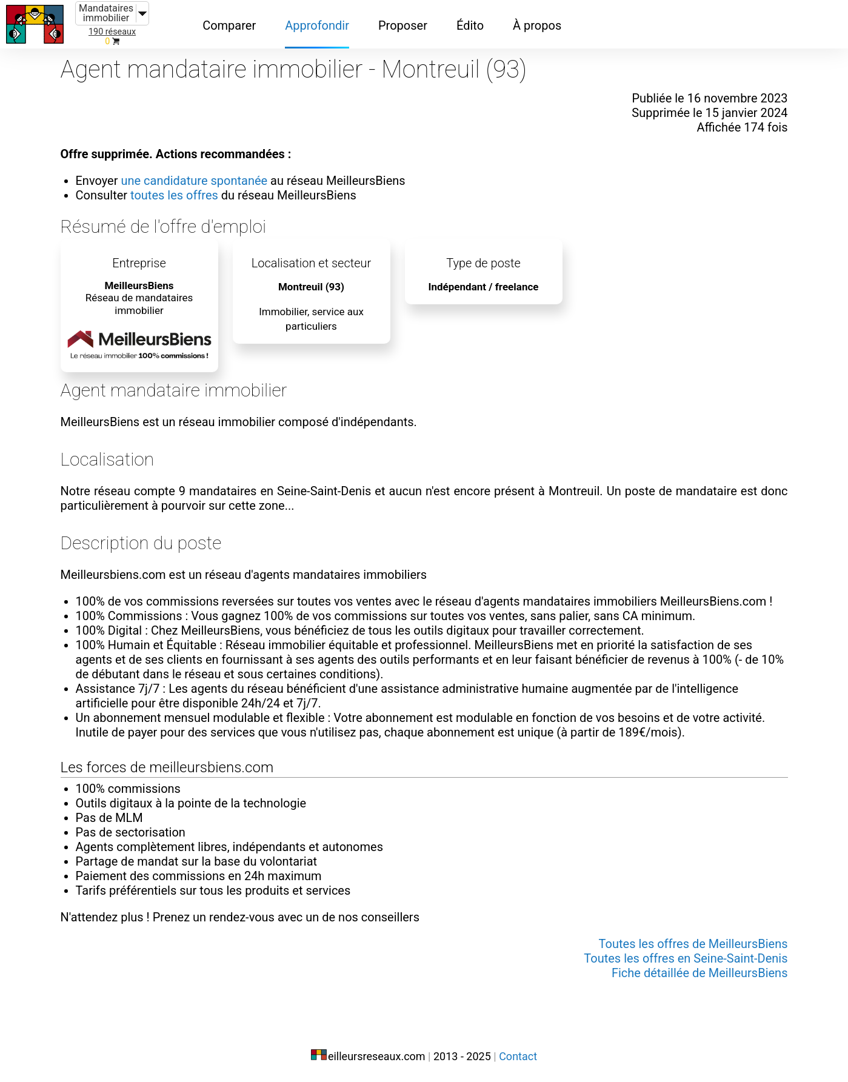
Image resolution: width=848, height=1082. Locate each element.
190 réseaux (112, 32)
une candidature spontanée (194, 180)
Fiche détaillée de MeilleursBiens (700, 973)
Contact (518, 1056)
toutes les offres (174, 195)
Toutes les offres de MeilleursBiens (693, 944)
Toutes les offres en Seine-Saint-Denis (685, 958)
